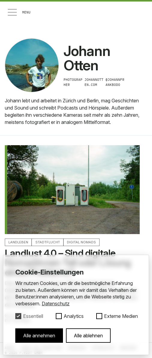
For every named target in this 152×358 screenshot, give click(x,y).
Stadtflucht (47, 242)
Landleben (18, 242)
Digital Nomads (81, 242)
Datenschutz (56, 304)
